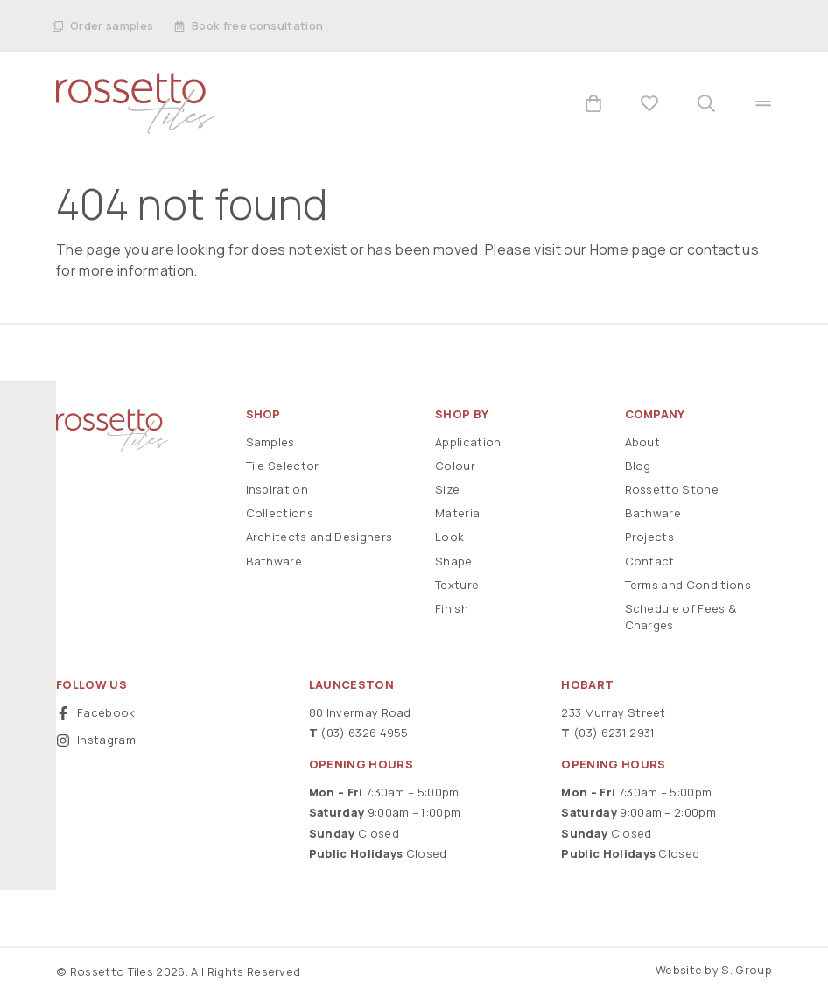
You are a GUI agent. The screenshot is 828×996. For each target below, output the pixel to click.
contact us (723, 249)
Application (468, 442)
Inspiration (277, 489)
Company (655, 414)
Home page (628, 249)
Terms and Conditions (688, 585)
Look (449, 536)
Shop (263, 414)
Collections (280, 513)
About (643, 442)
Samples (270, 442)
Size (447, 489)
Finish (451, 608)
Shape (454, 561)
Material (459, 513)
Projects (650, 536)
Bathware (274, 561)
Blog (638, 465)
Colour (455, 465)
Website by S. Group (714, 970)
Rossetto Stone (672, 489)
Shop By (461, 414)
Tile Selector (282, 465)
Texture (457, 585)
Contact (650, 561)
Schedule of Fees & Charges (681, 616)
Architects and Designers (319, 536)
